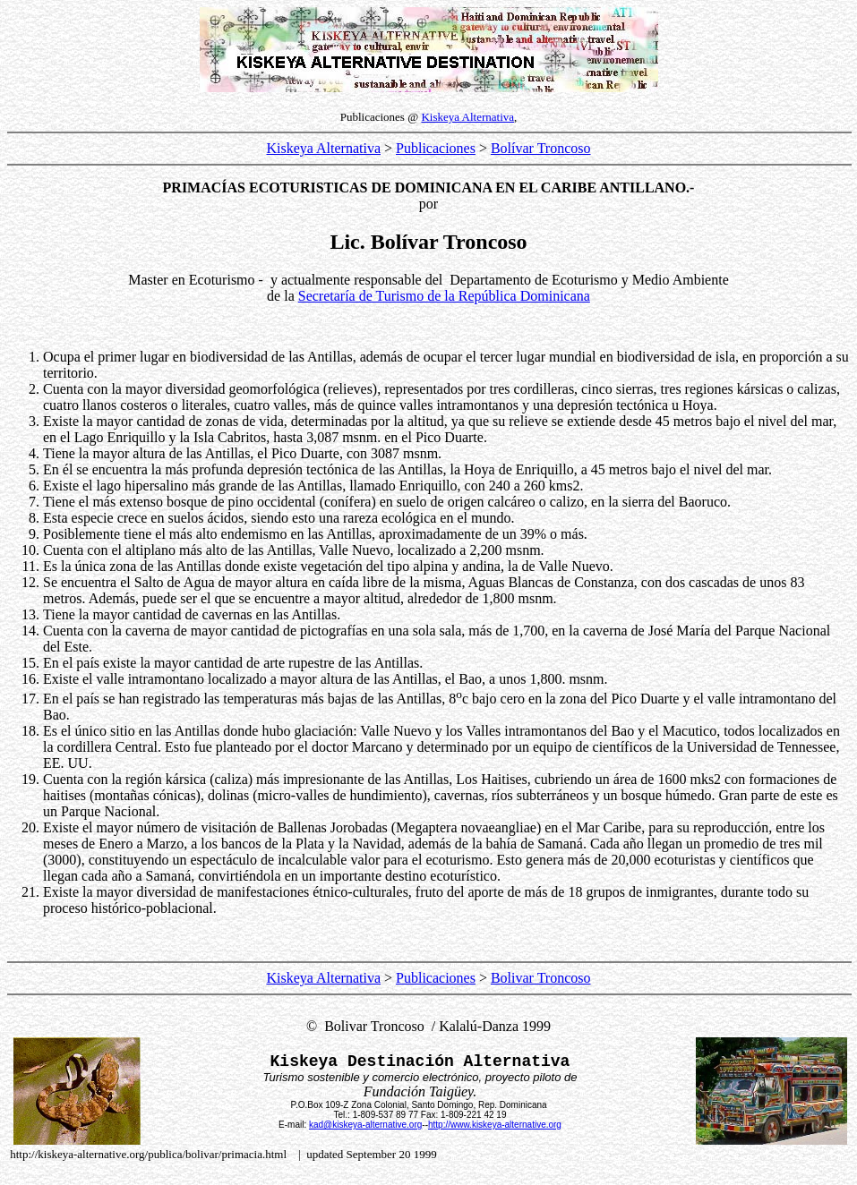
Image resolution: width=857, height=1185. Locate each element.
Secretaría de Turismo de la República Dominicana (444, 295)
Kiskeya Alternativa (467, 117)
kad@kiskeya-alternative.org (365, 1125)
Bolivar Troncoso (541, 977)
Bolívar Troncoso (541, 148)
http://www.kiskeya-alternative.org (494, 1125)
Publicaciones (436, 148)
